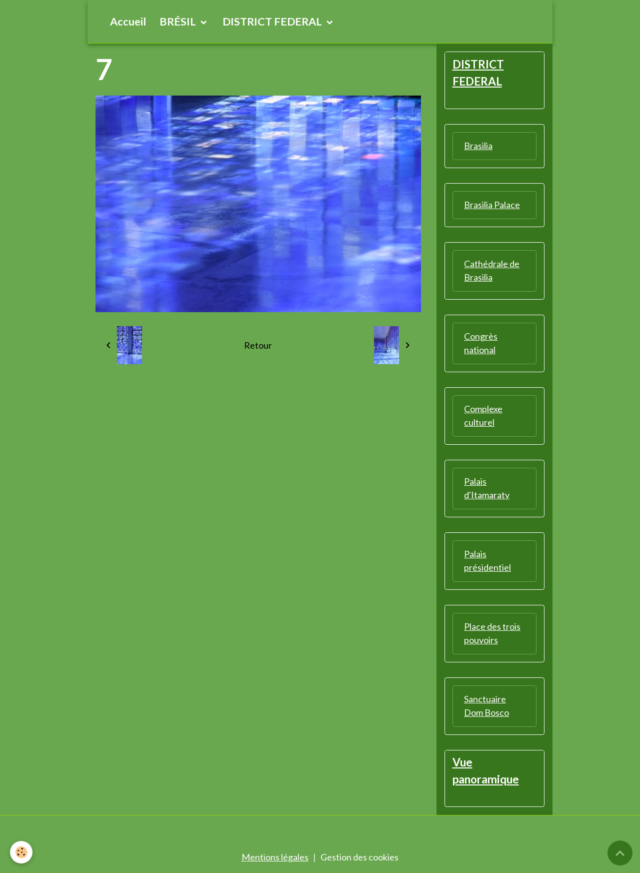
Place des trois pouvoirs (492, 633)
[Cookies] (21, 852)
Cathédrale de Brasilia (492, 270)
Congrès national (481, 343)
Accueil (128, 21)
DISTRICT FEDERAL (273, 21)
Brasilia (478, 145)
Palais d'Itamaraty (487, 488)
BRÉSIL (179, 21)
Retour (258, 345)
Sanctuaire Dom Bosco (486, 705)
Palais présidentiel (487, 560)
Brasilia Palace (492, 204)
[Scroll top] (620, 852)
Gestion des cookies (359, 856)
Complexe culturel (483, 415)
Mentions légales (275, 856)
